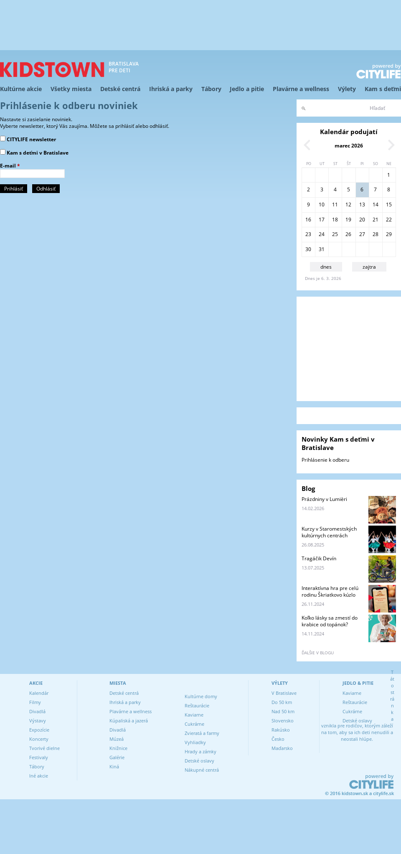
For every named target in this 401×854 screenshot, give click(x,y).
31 (322, 249)
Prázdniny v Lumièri (324, 499)
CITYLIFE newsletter (31, 139)
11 (335, 204)
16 (308, 219)
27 (362, 234)
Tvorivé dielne (44, 748)
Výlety (347, 89)
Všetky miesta (71, 89)
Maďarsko (282, 748)
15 (389, 204)
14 (375, 204)
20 (362, 219)
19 (348, 219)
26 (348, 234)
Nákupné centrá (202, 770)
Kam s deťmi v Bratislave (38, 152)
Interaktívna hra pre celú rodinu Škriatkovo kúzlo (330, 591)
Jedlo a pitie (247, 89)
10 (322, 204)
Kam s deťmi (383, 89)
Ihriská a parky (171, 89)
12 (348, 204)
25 (335, 234)
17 (322, 219)
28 (375, 234)
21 (375, 219)
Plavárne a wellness (301, 89)
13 (362, 204)
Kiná (114, 766)
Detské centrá (120, 89)
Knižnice (118, 748)
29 (389, 234)
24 (322, 234)
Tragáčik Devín (319, 558)
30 (308, 249)
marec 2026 (349, 145)
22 (389, 219)
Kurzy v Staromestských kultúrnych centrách (329, 532)
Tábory (211, 89)
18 (335, 219)
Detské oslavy (199, 760)
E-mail (10, 166)
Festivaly (38, 757)
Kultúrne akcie (21, 89)
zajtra (369, 266)
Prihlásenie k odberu (325, 459)
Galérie (116, 757)
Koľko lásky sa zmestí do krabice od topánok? (330, 621)
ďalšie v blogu (318, 653)
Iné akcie (38, 776)
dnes (326, 266)
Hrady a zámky (200, 751)
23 (308, 234)
